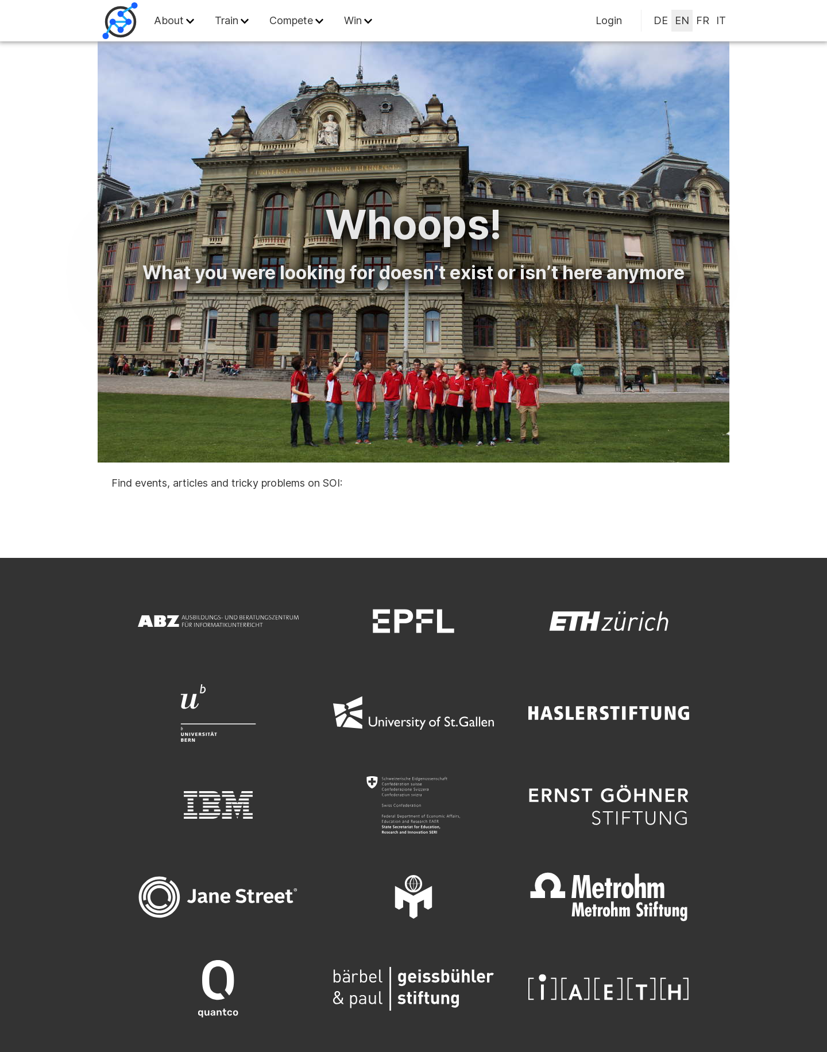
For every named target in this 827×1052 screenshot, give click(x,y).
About (169, 20)
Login (609, 20)
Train (226, 20)
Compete (291, 20)
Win (353, 20)
